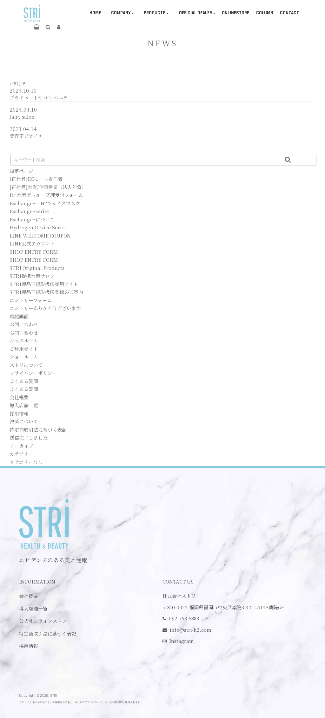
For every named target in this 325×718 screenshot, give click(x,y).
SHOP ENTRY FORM (34, 251)
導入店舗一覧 (24, 405)
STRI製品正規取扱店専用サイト (44, 284)
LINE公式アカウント (32, 243)
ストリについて (26, 365)
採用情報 (19, 413)
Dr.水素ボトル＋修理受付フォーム (46, 195)
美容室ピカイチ (26, 136)
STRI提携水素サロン (32, 275)
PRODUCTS (155, 13)
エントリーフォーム (31, 300)
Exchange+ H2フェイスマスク (45, 203)
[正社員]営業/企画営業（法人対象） (48, 187)
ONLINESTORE (235, 13)
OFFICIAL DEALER (195, 13)
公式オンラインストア (43, 620)
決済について (24, 421)
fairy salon (22, 116)
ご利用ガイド (24, 348)
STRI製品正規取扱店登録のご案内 (46, 292)
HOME (95, 13)
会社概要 (19, 397)
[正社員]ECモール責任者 (36, 178)
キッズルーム (24, 340)
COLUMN (264, 13)
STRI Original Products (37, 267)
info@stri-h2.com (190, 629)
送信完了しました (29, 437)
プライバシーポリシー (33, 372)
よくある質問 (24, 381)
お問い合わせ (24, 324)
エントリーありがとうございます (45, 308)
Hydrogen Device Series (38, 227)
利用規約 (117, 702)
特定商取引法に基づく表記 (38, 429)
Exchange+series (30, 211)
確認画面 (19, 316)
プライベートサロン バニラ (39, 97)
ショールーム (24, 356)
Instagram (181, 640)
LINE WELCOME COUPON (40, 235)
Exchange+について (32, 219)
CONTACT (289, 13)
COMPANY (121, 13)
